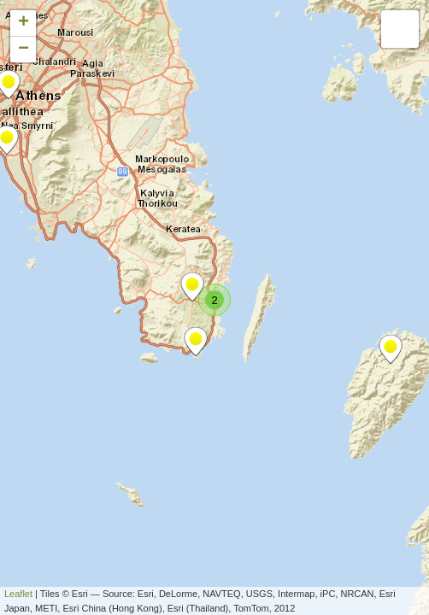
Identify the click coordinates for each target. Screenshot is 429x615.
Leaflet (18, 594)
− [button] (23, 49)
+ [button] (23, 23)
